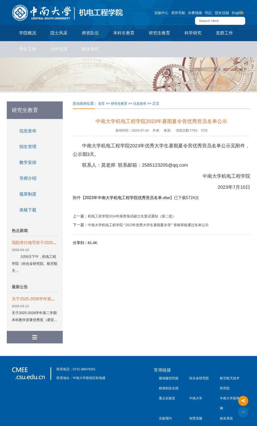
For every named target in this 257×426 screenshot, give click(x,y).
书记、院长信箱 (217, 13)
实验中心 (161, 13)
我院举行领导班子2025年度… (38, 242)
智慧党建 (195, 418)
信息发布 (27, 131)
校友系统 (226, 418)
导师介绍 (27, 178)
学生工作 (27, 49)
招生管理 (27, 146)
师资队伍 (90, 33)
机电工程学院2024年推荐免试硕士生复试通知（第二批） (132, 216)
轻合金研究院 (199, 378)
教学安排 (27, 162)
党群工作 (224, 33)
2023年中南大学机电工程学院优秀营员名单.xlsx (127, 198)
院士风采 (59, 33)
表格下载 (27, 210)
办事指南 (195, 13)
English (237, 13)
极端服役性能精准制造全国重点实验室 (168, 388)
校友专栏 (90, 49)
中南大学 (195, 398)
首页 (101, 103)
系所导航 (178, 13)
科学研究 (193, 33)
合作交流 (59, 49)
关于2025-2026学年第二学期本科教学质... (49, 299)
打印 (204, 130)
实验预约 (165, 418)
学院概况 (27, 33)
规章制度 (27, 194)
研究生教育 (159, 33)
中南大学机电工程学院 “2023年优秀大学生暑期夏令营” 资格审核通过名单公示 (148, 225)
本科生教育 (124, 33)
